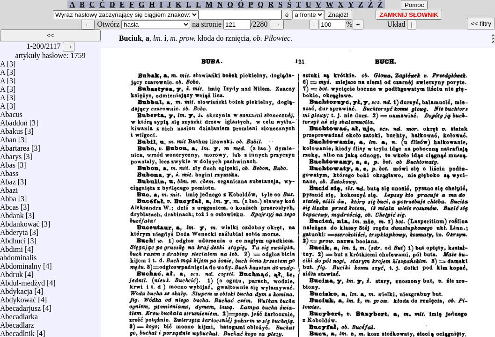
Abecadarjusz (20, 306)
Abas (7, 163)
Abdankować (19, 222)
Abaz (8, 179)
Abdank (12, 213)
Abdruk (11, 272)
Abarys (11, 154)
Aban (8, 137)
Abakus (11, 129)
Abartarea (15, 146)
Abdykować (18, 297)
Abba (8, 196)
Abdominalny (20, 264)
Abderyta (14, 230)
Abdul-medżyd (22, 281)
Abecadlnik (17, 331)
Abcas (9, 205)
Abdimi (11, 247)
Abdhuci (13, 238)
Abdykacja (16, 289)
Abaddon (14, 121)
